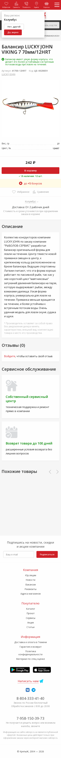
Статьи (30, 627)
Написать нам (28, 681)
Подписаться (47, 554)
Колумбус (30, 201)
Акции (30, 622)
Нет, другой (13, 26)
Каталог (30, 608)
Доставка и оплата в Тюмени (30, 642)
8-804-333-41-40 (30, 698)
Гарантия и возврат (31, 646)
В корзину (30, 170)
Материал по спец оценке (30, 658)
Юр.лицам (30, 575)
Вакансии (30, 584)
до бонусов (30, 183)
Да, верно (12, 32)
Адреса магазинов (30, 593)
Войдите (9, 356)
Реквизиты (30, 589)
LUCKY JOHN (8, 74)
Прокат (31, 613)
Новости (30, 579)
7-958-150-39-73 (30, 718)
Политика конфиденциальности (30, 653)
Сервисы (30, 618)
